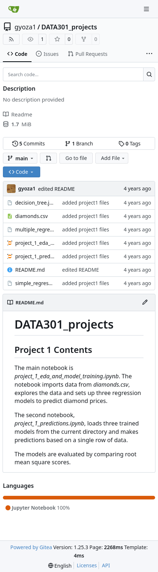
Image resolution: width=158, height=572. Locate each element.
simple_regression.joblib (35, 283)
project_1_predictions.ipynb (35, 256)
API (106, 565)
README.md (30, 269)
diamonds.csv (31, 216)
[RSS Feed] (11, 39)
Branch (79, 143)
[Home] (14, 9)
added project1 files (85, 202)
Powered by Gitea (31, 547)
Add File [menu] (113, 158)
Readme (17, 114)
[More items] (149, 54)
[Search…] (149, 74)
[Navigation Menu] (147, 9)
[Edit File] (145, 302)
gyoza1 (25, 26)
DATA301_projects (69, 26)
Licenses (87, 565)
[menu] (60, 565)
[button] (48, 158)
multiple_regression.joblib (35, 229)
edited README (56, 188)
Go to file (76, 158)
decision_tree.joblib (35, 202)
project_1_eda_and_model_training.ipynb (35, 242)
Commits (28, 143)
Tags (129, 143)
